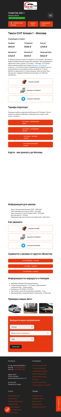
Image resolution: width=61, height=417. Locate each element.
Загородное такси (14, 396)
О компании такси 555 (39, 365)
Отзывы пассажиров (39, 368)
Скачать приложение (39, 382)
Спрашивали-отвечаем (40, 371)
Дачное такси (12, 399)
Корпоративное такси (39, 377)
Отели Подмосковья (14, 410)
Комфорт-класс (37, 396)
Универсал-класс (38, 399)
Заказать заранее (14, 407)
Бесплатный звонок (17, 18)
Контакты (35, 379)
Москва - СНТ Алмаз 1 (39, 65)
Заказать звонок (13, 15)
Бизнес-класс (36, 401)
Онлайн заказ (32, 24)
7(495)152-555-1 (16, 12)
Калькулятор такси (46, 24)
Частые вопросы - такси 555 (41, 385)
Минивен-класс (37, 404)
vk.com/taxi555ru (19, 367)
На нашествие (12, 413)
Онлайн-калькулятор (39, 374)
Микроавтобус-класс (39, 407)
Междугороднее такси (15, 401)
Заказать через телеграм (16, 24)
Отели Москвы (13, 404)
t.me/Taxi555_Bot (19, 369)
